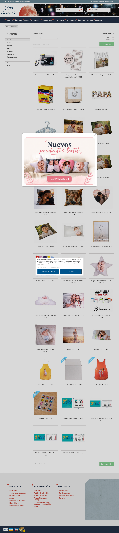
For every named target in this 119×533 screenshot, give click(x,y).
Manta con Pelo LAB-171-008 (73, 315)
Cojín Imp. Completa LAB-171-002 (45, 213)
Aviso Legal (38, 490)
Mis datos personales (66, 495)
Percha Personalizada (45, 143)
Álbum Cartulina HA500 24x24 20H (45, 179)
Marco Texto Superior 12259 (101, 75)
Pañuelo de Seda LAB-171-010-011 (45, 351)
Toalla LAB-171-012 (73, 350)
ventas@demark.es (99, 507)
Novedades (10, 40)
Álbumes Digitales (85, 20)
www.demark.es (101, 510)
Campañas (35, 20)
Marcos (10, 20)
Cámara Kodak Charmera (46, 109)
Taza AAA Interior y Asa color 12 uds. (101, 316)
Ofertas (9, 65)
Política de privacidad (41, 493)
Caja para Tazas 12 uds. (73, 384)
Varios (26, 20)
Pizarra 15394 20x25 (101, 143)
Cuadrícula (108, 38)
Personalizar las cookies (53, 267)
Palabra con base (101, 109)
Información (42, 486)
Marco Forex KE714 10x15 (45, 281)
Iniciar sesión (109, 1)
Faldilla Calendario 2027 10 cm (73, 418)
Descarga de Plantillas (17, 500)
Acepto (71, 271)
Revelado (99, 20)
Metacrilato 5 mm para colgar (73, 143)
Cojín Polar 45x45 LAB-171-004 (73, 213)
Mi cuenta (64, 486)
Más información (41, 267)
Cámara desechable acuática (45, 75)
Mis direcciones (64, 493)
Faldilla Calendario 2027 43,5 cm (73, 454)
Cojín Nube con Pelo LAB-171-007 (45, 316)
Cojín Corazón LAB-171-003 (101, 212)
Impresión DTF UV (45, 418)
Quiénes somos (15, 495)
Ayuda (11, 498)
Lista (113, 38)
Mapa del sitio (14, 503)
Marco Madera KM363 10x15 (73, 109)
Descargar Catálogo (16, 505)
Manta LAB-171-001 (101, 350)
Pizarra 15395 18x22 (101, 178)
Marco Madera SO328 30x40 (101, 247)
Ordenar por (36, 38)
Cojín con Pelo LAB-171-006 (73, 247)
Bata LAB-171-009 (101, 384)
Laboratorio (70, 20)
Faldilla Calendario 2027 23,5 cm (101, 419)
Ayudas (36, 506)
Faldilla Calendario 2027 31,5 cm (45, 454)
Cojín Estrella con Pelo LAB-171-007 (101, 282)
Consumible (59, 20)
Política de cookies (40, 495)
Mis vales (62, 498)
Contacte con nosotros (97, 1)
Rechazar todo (48, 271)
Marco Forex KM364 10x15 (73, 178)
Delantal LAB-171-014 (45, 384)
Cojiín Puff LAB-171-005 (45, 247)
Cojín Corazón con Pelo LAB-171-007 (73, 282)
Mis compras (63, 490)
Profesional (47, 20)
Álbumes (18, 20)
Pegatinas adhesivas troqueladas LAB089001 (73, 76)
